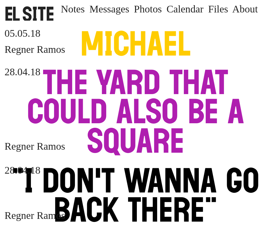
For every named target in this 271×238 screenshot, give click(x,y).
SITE (30, 14)
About (245, 9)
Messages (109, 9)
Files (218, 9)
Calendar (185, 9)
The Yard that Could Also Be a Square (135, 111)
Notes (73, 9)
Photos (148, 9)
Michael (135, 43)
